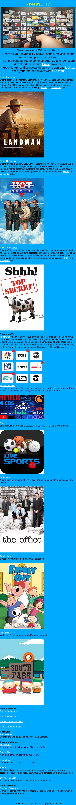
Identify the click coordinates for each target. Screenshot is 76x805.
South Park (5, 632)
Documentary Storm (10, 716)
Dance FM (5, 752)
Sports (3, 423)
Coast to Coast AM (9, 788)
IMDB (44, 87)
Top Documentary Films (11, 721)
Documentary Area (9, 711)
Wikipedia (56, 87)
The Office (5, 477)
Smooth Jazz (6, 760)
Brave (46, 64)
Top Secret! (11, 248)
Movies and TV (7, 385)
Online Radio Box (8, 778)
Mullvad (70, 67)
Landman (10, 77)
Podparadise (6, 734)
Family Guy (5, 556)
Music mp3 (5, 744)
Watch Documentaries (11, 726)
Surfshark (58, 71)
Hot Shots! (11, 161)
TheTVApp (5, 337)
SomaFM (4, 768)
